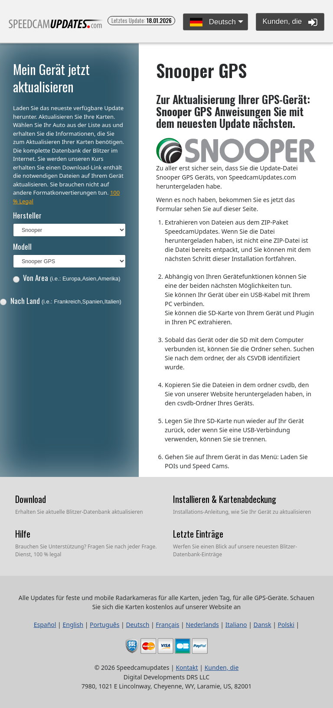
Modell (22, 246)
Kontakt (187, 667)
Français (167, 624)
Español (45, 624)
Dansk (262, 624)
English (72, 624)
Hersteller (27, 215)
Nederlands (202, 624)
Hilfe (22, 533)
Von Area (67, 277)
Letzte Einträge (198, 533)
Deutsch (213, 22)
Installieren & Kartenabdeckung (224, 499)
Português (104, 624)
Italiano (236, 624)
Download (30, 499)
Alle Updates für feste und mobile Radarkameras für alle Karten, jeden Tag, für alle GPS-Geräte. (56, 28)
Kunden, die (290, 22)
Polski (286, 624)
